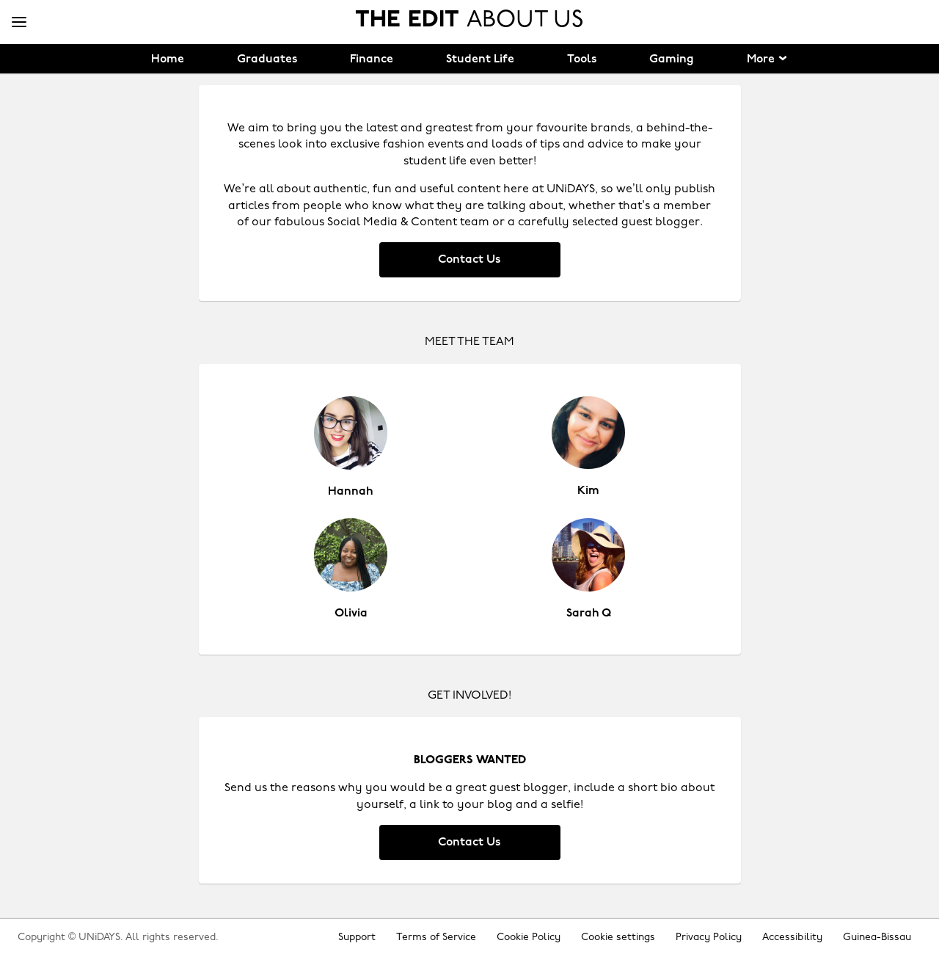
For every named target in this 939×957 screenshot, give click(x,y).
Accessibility (792, 937)
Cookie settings (618, 937)
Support (357, 937)
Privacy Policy (709, 937)
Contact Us (469, 260)
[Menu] (19, 22)
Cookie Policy (528, 937)
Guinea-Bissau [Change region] (877, 937)
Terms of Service (436, 937)
